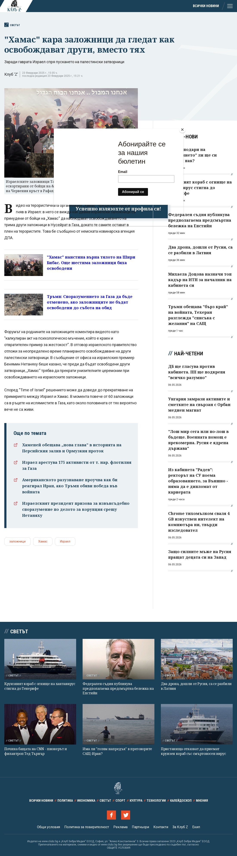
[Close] (182, 129)
